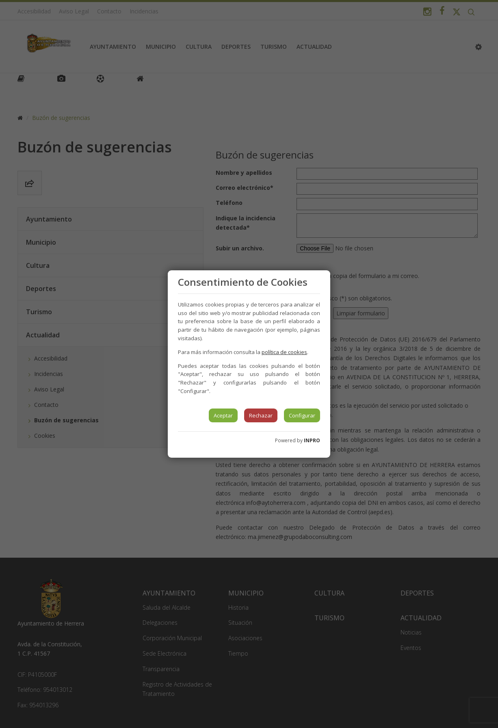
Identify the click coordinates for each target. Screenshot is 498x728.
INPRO (312, 440)
